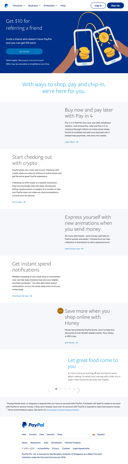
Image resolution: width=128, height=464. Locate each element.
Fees (42, 434)
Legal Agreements (81, 448)
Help (63, 5)
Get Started (24, 51)
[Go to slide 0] (56, 389)
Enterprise (51, 5)
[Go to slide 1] (61, 389)
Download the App (23, 296)
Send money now (75, 248)
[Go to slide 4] (74, 389)
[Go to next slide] (77, 390)
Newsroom (35, 442)
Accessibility (43, 448)
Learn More (72, 142)
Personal (19, 5)
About (25, 442)
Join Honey (72, 342)
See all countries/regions (94, 435)
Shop (59, 434)
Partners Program (73, 442)
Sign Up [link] (115, 5)
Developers (56, 442)
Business (34, 5)
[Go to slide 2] (65, 389)
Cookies (66, 448)
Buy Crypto (19, 202)
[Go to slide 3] (70, 389)
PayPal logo (6, 5)
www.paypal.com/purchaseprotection (62, 410)
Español (101, 434)
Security (50, 434)
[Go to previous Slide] (50, 390)
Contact (32, 434)
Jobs (46, 442)
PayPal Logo (34, 425)
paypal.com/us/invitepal (33, 60)
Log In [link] (98, 5)
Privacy (55, 448)
